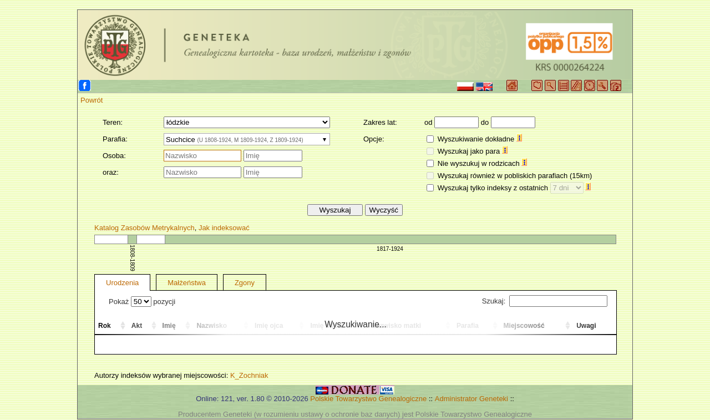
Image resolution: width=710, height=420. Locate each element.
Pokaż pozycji (142, 301)
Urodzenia (122, 283)
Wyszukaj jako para (473, 151)
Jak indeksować (224, 228)
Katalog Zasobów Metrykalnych (144, 228)
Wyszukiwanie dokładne (480, 139)
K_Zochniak (249, 375)
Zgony (245, 283)
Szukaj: (544, 301)
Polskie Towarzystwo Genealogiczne (368, 398)
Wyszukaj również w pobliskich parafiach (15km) (515, 175)
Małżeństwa (187, 283)
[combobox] (247, 139)
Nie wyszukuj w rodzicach (483, 163)
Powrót (91, 100)
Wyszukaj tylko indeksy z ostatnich (514, 188)
